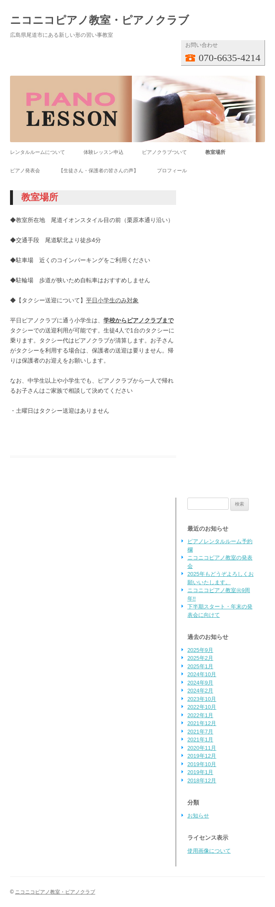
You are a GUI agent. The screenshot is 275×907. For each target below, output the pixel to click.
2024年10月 (201, 674)
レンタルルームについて (37, 152)
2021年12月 (201, 723)
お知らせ (198, 815)
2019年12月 (201, 756)
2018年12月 (201, 780)
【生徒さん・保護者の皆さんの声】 (98, 171)
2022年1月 (200, 715)
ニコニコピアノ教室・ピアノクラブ (99, 20)
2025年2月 (200, 658)
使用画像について (209, 851)
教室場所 (215, 152)
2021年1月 (200, 739)
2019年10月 (201, 764)
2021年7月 (200, 731)
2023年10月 (201, 699)
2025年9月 (200, 650)
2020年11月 (201, 748)
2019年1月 (200, 772)
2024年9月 (200, 683)
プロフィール (172, 171)
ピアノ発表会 (25, 171)
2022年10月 (201, 707)
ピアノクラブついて (164, 152)
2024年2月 (200, 690)
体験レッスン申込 (103, 152)
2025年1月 (200, 666)
